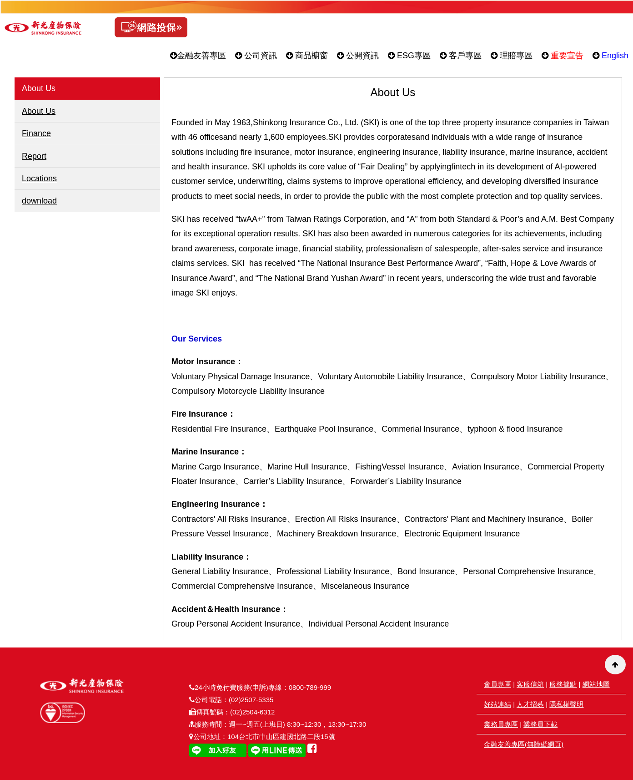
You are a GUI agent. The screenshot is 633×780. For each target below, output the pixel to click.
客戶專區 (461, 55)
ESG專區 (409, 55)
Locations (39, 178)
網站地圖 (596, 684)
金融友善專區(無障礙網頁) (523, 744)
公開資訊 (358, 55)
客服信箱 (530, 684)
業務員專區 (501, 724)
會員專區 (497, 684)
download (39, 200)
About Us (38, 111)
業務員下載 (540, 724)
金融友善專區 (198, 55)
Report (34, 156)
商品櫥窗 (307, 55)
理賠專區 (512, 55)
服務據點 (563, 684)
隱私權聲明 (566, 704)
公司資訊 (256, 55)
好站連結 (497, 704)
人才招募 (530, 704)
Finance (36, 133)
